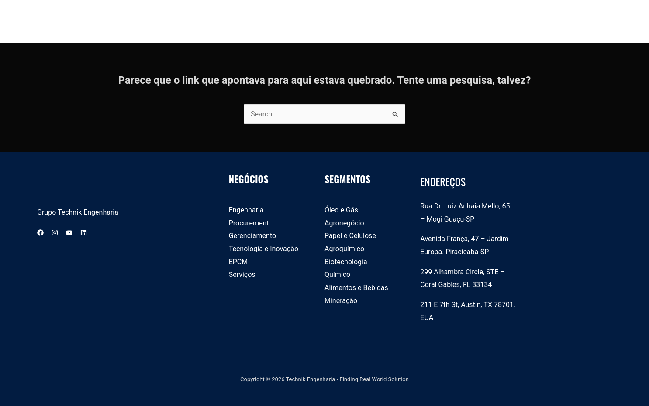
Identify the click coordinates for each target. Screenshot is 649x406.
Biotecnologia (345, 262)
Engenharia (246, 210)
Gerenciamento (252, 236)
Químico (337, 274)
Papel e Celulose (350, 236)
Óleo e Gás (341, 210)
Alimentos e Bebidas (356, 287)
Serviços (242, 274)
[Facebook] (40, 232)
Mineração (340, 301)
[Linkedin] (83, 232)
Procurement (249, 223)
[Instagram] (55, 232)
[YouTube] (69, 232)
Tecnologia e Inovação (263, 249)
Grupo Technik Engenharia (77, 212)
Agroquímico (344, 249)
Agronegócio (344, 223)
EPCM (238, 262)
